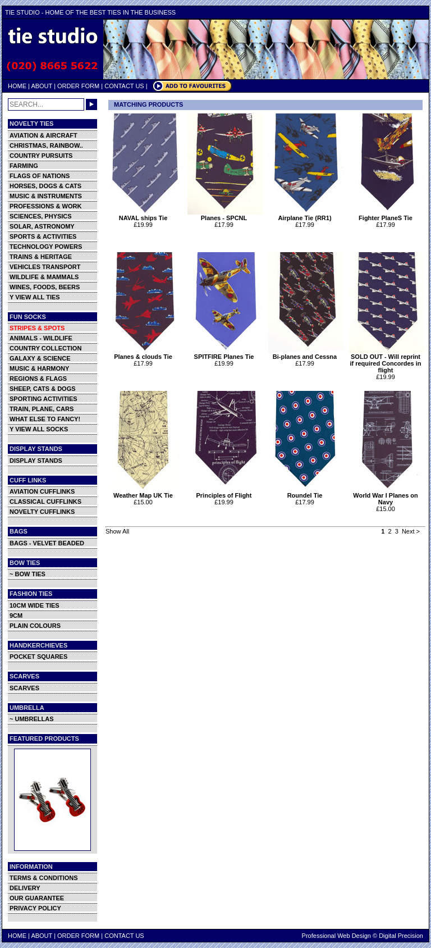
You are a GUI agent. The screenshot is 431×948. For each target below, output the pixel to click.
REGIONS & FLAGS (38, 378)
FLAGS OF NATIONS (40, 175)
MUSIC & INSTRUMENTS (46, 196)
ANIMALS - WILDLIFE (41, 338)
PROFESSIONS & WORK (45, 206)
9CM (16, 615)
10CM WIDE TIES (34, 605)
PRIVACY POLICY (35, 908)
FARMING (24, 165)
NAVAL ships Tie (144, 215)
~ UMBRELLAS (32, 718)
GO (91, 104)
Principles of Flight (225, 492)
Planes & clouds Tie (144, 354)
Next (408, 531)
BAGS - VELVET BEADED (47, 543)
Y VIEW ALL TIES (35, 297)
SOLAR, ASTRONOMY (42, 226)
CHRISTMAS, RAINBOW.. (46, 145)
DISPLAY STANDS (36, 460)
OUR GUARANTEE (37, 898)
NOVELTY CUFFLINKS (42, 511)
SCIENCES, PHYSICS (41, 216)
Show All (117, 531)
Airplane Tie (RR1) (306, 215)
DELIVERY (25, 888)
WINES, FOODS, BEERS (45, 287)
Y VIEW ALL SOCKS (39, 429)
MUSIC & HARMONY (39, 368)
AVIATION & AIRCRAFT (43, 135)
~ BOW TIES (27, 574)
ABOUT (41, 86)
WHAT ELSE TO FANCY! (45, 419)
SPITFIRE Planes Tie (225, 354)
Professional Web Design (336, 935)
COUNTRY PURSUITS (41, 155)
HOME (17, 86)
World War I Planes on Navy (387, 495)
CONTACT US (124, 86)
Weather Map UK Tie (144, 492)
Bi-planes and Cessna (306, 354)
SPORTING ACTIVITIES (43, 398)
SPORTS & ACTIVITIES (43, 236)
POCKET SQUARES (38, 656)
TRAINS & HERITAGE (41, 256)
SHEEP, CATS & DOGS (43, 388)
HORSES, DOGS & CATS (45, 186)
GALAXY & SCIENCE (40, 358)
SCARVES (24, 688)
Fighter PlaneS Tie (387, 215)
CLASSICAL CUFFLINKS (45, 501)
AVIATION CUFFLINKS (42, 491)
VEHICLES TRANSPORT (45, 266)
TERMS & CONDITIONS (44, 877)
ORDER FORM (78, 86)
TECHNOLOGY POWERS (46, 246)
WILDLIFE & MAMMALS (44, 277)
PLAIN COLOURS (35, 625)
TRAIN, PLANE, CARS (42, 408)
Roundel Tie (306, 492)
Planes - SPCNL (225, 215)
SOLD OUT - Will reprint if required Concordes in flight (387, 360)
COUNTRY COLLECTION (45, 348)
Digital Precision (401, 935)
